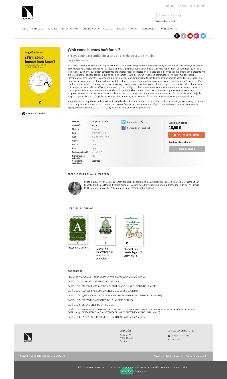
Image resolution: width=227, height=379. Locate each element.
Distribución (149, 28)
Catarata (96, 160)
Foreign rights (168, 28)
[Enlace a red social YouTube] (190, 36)
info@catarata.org (180, 335)
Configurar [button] (140, 371)
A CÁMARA (108, 28)
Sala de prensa (91, 28)
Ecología (95, 129)
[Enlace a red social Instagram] (196, 36)
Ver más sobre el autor (142, 188)
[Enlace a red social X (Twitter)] (177, 36)
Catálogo (38, 28)
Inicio (25, 28)
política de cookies (178, 367)
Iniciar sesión (197, 5)
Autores (52, 28)
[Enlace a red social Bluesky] (203, 36)
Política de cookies (174, 356)
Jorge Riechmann (78, 60)
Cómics (133, 28)
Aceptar (127, 371)
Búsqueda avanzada (166, 21)
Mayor (94, 125)
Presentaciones (70, 28)
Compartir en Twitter (134, 122)
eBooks (121, 28)
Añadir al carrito (188, 134)
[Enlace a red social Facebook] (183, 36)
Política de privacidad (196, 356)
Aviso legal (159, 356)
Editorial (170, 5)
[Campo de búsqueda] (181, 15)
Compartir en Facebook (135, 128)
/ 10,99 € (187, 148)
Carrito (182, 5)
